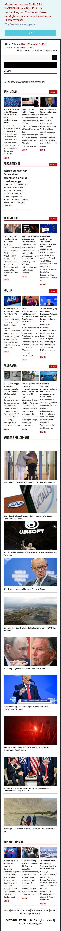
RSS (27, 50)
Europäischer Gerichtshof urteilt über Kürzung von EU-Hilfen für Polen (30, 629)
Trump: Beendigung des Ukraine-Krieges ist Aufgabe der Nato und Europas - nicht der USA (48, 314)
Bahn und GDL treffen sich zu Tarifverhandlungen (30, 111)
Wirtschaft (15, 910)
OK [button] (30, 33)
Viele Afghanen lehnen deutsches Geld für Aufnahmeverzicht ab (30, 830)
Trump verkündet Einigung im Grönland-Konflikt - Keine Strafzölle (48, 864)
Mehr (6, 158)
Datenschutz (38, 50)
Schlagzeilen (35, 913)
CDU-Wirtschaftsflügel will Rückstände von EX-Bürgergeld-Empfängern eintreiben (30, 314)
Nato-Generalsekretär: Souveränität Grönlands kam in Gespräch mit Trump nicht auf (27, 789)
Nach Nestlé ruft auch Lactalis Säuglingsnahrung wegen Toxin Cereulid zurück (28, 517)
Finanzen (26, 910)
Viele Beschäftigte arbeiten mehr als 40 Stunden (30, 863)
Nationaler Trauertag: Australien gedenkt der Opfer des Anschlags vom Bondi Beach (48, 389)
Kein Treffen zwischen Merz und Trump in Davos (24, 589)
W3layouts (37, 923)
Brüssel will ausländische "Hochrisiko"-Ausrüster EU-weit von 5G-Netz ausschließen (48, 242)
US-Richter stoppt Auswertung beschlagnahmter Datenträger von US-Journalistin (11, 388)
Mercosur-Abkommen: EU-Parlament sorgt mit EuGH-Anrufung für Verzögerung (27, 748)
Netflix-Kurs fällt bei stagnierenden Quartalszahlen (30, 238)
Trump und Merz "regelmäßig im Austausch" (11, 238)
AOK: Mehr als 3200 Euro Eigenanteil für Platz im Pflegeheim (30, 482)
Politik (46, 910)
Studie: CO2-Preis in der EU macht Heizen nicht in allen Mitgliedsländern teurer (11, 115)
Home (20, 50)
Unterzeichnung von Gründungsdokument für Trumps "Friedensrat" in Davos (27, 708)
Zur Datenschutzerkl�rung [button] (20, 24)
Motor (52, 910)
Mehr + (53, 92)
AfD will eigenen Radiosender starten (11, 863)
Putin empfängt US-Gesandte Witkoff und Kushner (25, 668)
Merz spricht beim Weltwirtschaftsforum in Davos (48, 111)
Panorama (24, 913)
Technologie (36, 910)
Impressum (51, 50)
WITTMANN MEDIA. (16, 920)
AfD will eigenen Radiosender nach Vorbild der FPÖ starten (11, 312)
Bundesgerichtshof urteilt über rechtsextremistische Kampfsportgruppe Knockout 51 (30, 388)
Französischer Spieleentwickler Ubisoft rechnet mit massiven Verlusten (30, 553)
